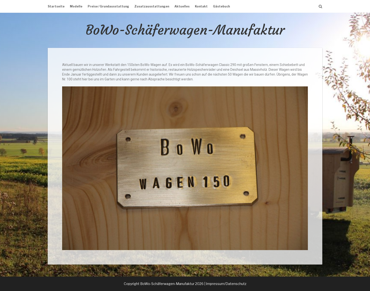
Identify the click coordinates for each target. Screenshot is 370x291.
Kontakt (201, 6)
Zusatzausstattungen (151, 6)
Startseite (56, 6)
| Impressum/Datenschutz (225, 284)
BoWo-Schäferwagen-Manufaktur (185, 30)
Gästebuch (221, 6)
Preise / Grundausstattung (108, 6)
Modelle (76, 6)
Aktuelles (182, 6)
